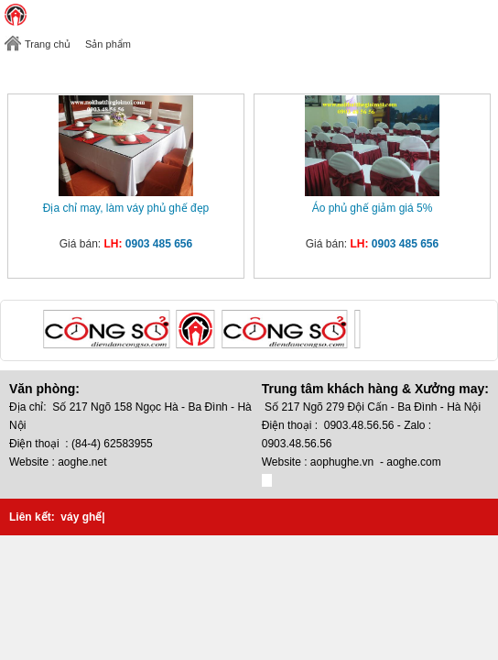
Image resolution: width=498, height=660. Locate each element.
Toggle (484, 14)
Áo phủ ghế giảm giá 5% (372, 208)
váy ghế (81, 517)
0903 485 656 (158, 243)
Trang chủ (47, 44)
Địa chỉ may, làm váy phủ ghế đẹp (126, 208)
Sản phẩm (108, 44)
